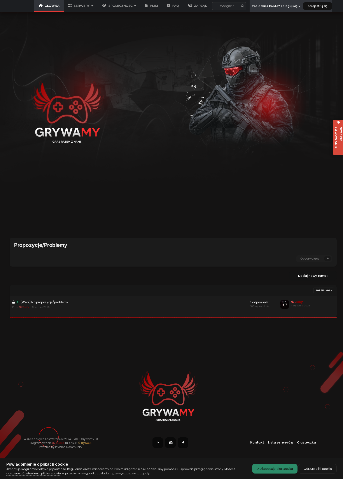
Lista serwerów (280, 442)
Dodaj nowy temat (313, 276)
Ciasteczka (306, 442)
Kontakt (257, 442)
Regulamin (29, 469)
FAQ (173, 6)
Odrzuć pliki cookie (317, 469)
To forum (228, 6)
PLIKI (151, 6)
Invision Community (68, 447)
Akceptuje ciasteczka (275, 469)
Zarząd (197, 6)
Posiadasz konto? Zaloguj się (276, 6)
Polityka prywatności (51, 469)
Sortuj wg (323, 290)
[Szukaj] (214, 6)
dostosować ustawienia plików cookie (33, 473)
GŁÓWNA (49, 6)
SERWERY (80, 6)
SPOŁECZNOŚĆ (119, 6)
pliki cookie (149, 469)
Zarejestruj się (317, 6)
